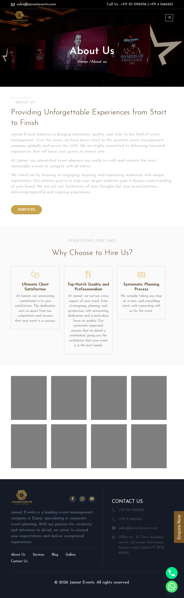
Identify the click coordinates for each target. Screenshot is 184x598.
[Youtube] (92, 499)
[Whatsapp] (172, 587)
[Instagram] (82, 499)
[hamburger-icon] (169, 17)
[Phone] (172, 573)
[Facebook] (72, 499)
